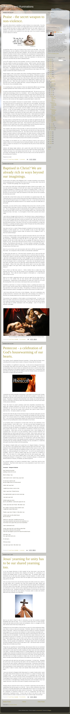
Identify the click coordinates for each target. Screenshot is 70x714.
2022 (50, 64)
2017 (50, 74)
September (53, 85)
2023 (50, 63)
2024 (50, 61)
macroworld (39, 710)
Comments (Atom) (13, 704)
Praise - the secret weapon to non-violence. (53, 98)
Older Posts (41, 701)
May (52, 94)
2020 (50, 68)
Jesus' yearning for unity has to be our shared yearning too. (23, 563)
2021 (50, 66)
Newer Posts (7, 701)
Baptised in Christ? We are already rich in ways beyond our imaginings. (23, 172)
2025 (50, 59)
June (52, 92)
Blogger (49, 710)
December (53, 77)
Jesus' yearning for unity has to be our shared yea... (53, 118)
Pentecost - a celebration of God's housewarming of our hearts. (23, 352)
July (52, 90)
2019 (50, 70)
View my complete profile (53, 53)
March (52, 125)
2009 (50, 143)
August (52, 88)
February (53, 127)
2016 (50, 76)
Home (24, 701)
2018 (50, 72)
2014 (50, 133)
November (53, 81)
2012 (50, 137)
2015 (50, 132)
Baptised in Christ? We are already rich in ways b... (53, 105)
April (52, 124)
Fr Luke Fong (59, 32)
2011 (50, 139)
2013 (50, 135)
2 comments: (22, 159)
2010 (50, 141)
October (52, 84)
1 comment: (22, 550)
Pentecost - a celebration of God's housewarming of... (53, 111)
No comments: (22, 339)
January (52, 129)
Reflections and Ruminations (17, 6)
